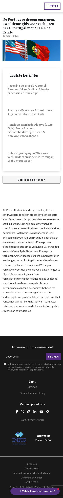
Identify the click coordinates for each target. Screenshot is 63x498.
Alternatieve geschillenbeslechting (31, 472)
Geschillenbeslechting (32, 393)
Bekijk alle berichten (31, 179)
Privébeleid (31, 463)
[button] (35, 491)
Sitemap (32, 386)
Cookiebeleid (31, 468)
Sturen (53, 356)
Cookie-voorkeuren (32, 419)
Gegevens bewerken (31, 477)
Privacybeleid (14, 369)
